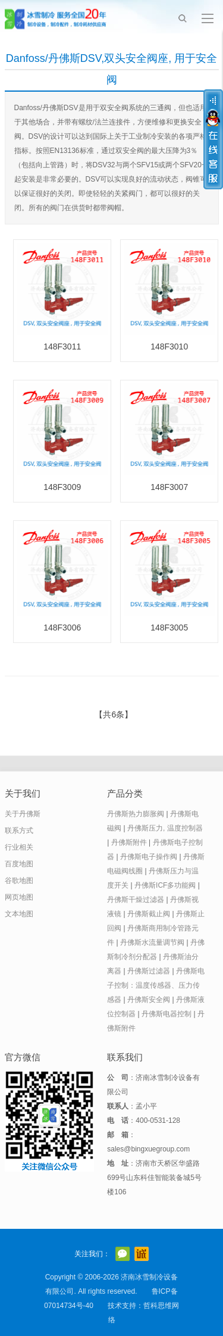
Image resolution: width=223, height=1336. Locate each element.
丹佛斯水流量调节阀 (152, 942)
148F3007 (169, 487)
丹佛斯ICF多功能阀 (165, 885)
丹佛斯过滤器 (148, 971)
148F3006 (62, 627)
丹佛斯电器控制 (166, 1014)
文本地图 (19, 914)
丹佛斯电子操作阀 (148, 857)
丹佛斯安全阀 (148, 999)
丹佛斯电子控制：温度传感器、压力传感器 (156, 985)
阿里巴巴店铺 (141, 1254)
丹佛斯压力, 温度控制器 (165, 828)
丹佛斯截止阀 (148, 914)
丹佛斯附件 (129, 842)
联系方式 (19, 830)
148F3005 (169, 627)
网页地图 (19, 897)
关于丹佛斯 (22, 814)
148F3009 (62, 487)
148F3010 (169, 346)
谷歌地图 (19, 880)
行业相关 (19, 847)
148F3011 (62, 346)
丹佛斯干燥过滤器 (135, 899)
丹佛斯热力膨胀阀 (135, 814)
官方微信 (122, 1254)
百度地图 (19, 864)
